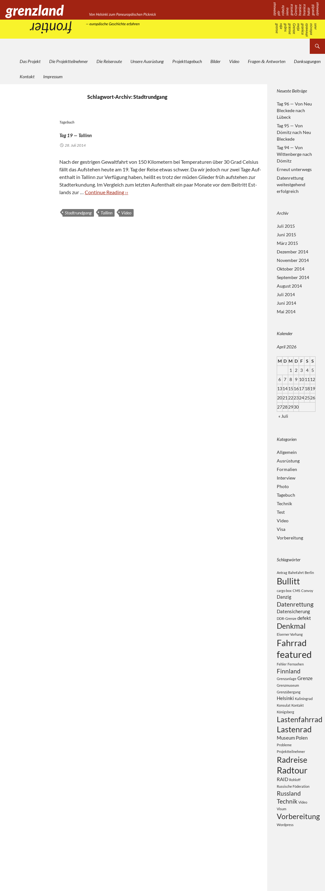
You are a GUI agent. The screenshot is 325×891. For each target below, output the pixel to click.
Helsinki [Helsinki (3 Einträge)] (285, 711)
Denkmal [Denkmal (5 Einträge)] (291, 631)
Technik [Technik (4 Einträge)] (287, 824)
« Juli (283, 416)
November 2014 (293, 260)
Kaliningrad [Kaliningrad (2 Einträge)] (304, 711)
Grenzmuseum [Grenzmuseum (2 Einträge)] (288, 698)
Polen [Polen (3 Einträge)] (302, 754)
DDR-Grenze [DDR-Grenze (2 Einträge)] (286, 623)
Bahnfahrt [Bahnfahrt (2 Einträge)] (296, 572)
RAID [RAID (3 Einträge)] (282, 800)
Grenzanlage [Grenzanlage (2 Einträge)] (286, 691)
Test (281, 512)
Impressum (53, 76)
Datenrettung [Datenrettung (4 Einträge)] (295, 607)
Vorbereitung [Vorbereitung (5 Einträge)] (298, 841)
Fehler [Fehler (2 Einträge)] (282, 674)
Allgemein (287, 452)
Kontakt (27, 76)
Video (234, 61)
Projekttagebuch (187, 61)
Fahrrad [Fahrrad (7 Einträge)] (292, 650)
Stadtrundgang (78, 212)
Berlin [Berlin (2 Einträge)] (309, 572)
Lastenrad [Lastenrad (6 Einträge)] (294, 744)
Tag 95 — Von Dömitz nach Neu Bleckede (294, 132)
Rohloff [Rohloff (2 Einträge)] (295, 800)
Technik (284, 503)
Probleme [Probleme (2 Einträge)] (284, 762)
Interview (286, 478)
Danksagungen (307, 61)
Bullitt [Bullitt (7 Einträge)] (288, 582)
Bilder (215, 61)
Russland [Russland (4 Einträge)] (289, 815)
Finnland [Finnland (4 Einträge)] (289, 682)
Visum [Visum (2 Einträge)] (281, 833)
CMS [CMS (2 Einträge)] (296, 592)
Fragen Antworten (266, 61)
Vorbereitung (290, 537)
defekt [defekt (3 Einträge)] (304, 623)
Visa (281, 529)
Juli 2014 (286, 294)
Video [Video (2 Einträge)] (302, 825)
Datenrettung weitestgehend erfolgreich (291, 184)
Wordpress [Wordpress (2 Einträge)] (285, 850)
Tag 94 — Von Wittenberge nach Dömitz (294, 154)
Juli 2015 (286, 226)
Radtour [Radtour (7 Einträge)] (292, 790)
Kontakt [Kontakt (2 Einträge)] (297, 718)
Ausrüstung (288, 460)
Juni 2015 (286, 234)
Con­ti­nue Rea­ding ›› (106, 192)
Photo (283, 486)
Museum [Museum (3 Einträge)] (286, 754)
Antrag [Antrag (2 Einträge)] (282, 572)
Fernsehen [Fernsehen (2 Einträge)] (296, 674)
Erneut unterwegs (294, 169)
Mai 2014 (286, 311)
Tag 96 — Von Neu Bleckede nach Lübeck (294, 110)
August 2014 (289, 286)
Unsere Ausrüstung (147, 61)
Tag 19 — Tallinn (94, 133)
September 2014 (293, 277)
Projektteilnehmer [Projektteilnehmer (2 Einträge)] (291, 768)
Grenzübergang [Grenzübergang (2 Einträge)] (289, 704)
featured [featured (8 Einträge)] (294, 663)
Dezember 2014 (292, 251)
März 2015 (287, 243)
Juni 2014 (286, 303)
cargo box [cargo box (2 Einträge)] (284, 592)
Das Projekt (30, 61)
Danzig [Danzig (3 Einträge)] (284, 598)
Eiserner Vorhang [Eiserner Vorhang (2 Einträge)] (290, 641)
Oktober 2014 (290, 268)
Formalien (287, 469)
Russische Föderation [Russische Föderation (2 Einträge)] (293, 807)
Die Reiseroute (109, 61)
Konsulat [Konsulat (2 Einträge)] (283, 718)
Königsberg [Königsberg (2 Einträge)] (285, 725)
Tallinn (106, 212)
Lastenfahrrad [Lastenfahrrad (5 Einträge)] (299, 733)
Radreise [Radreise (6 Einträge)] (292, 777)
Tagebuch (66, 122)
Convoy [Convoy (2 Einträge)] (307, 592)
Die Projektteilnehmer (68, 61)
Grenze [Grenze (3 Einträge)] (305, 690)
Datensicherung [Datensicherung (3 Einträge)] (293, 615)
